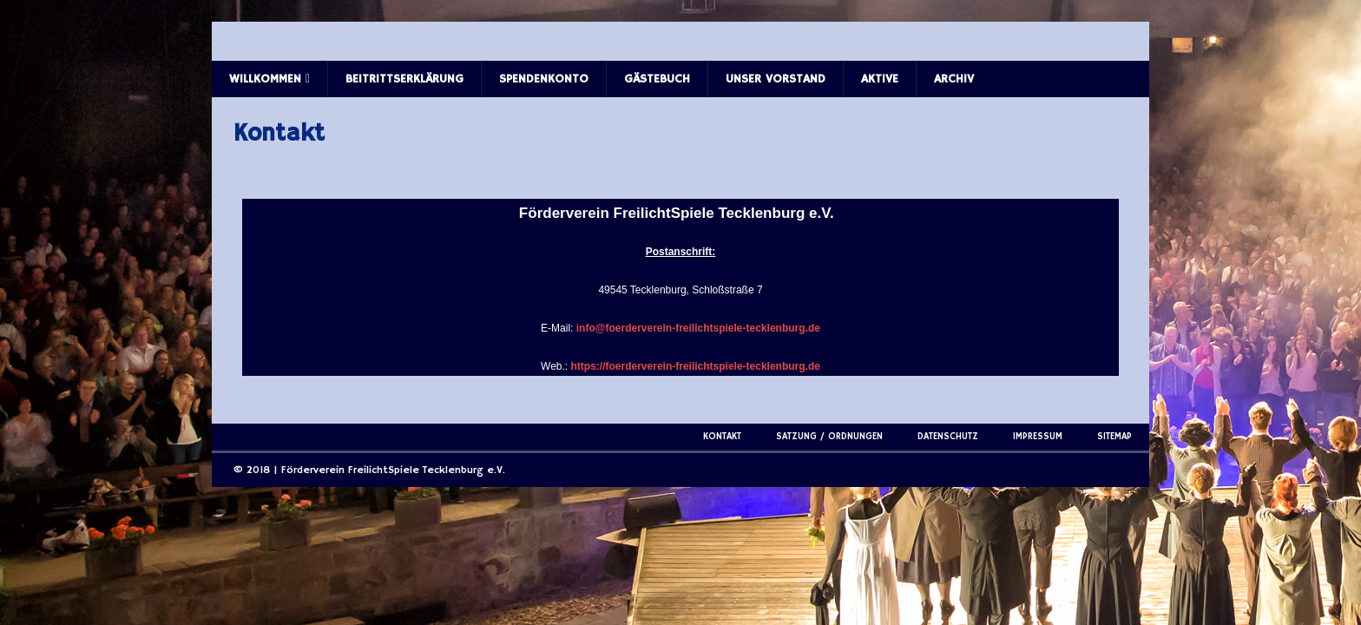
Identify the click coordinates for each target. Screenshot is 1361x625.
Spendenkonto (543, 79)
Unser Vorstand (775, 79)
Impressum (1037, 437)
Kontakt (722, 437)
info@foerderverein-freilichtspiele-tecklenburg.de (698, 328)
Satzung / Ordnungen (829, 437)
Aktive (879, 79)
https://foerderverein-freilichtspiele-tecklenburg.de (695, 366)
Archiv (954, 79)
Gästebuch (657, 79)
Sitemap (1114, 437)
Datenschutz (947, 437)
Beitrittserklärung (404, 79)
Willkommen (265, 79)
